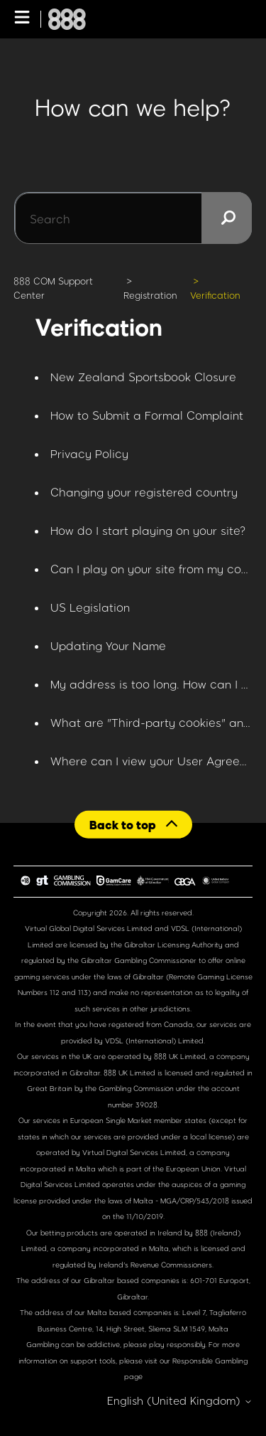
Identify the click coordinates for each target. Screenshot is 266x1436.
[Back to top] (133, 825)
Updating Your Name (108, 645)
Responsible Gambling (210, 1360)
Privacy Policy (89, 453)
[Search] (133, 218)
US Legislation (90, 607)
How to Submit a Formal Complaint (146, 415)
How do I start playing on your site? (148, 530)
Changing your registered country (144, 492)
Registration (150, 295)
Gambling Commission (137, 1088)
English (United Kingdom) (180, 1401)
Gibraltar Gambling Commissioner (138, 960)
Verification (215, 295)
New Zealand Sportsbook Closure (143, 376)
